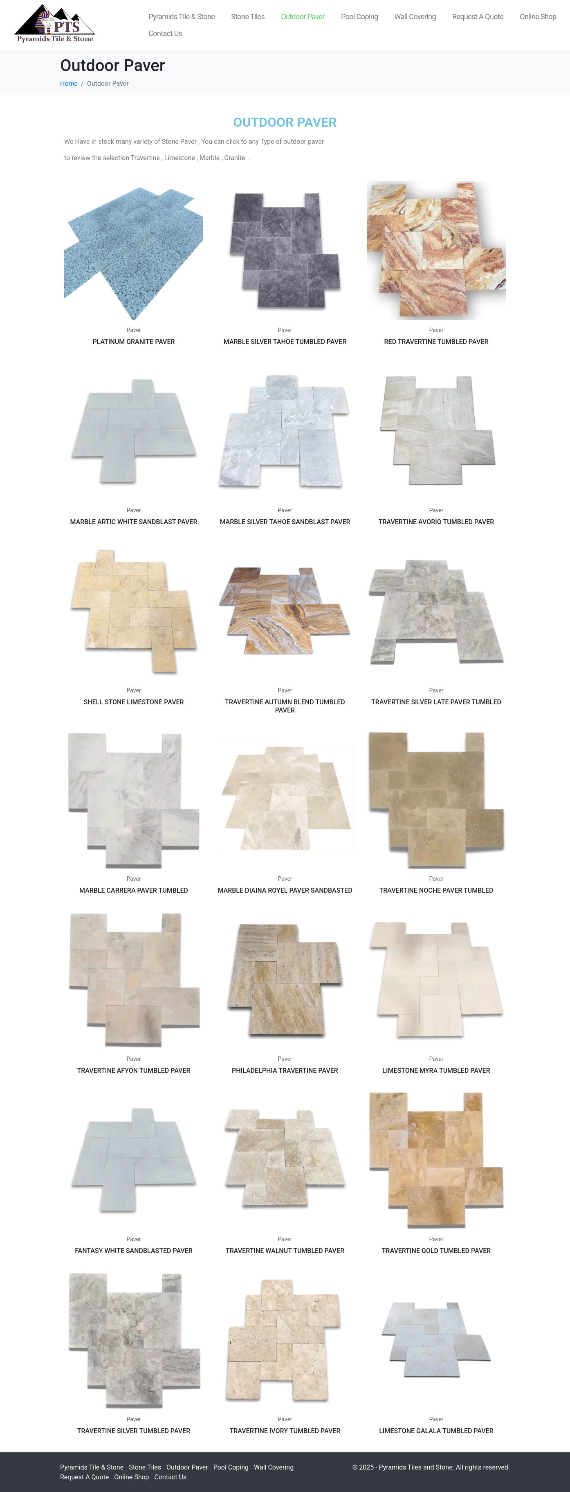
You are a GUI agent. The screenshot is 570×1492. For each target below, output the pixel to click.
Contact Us (165, 33)
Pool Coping (359, 16)
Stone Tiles (248, 16)
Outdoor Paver (303, 16)
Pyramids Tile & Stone (181, 16)
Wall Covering (415, 16)
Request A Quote (477, 16)
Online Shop (538, 16)
